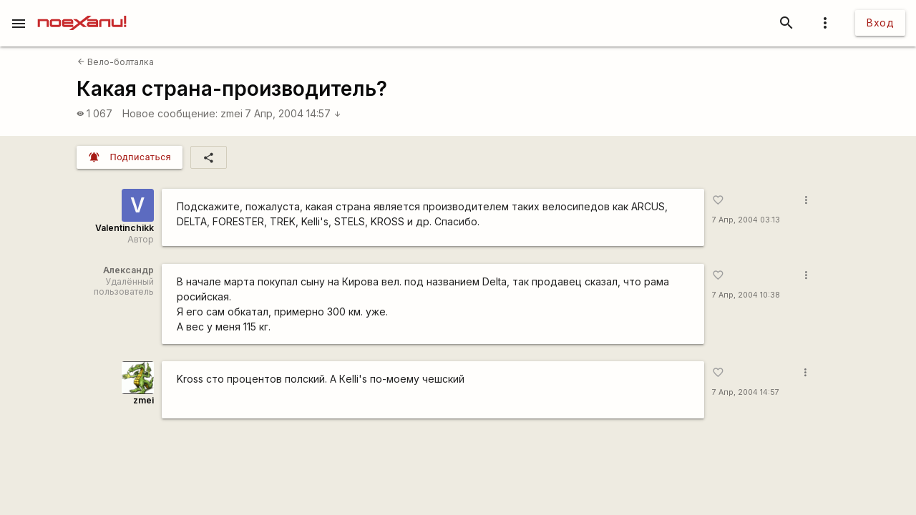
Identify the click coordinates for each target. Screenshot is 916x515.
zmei (231, 113)
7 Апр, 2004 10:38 (746, 295)
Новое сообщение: (170, 113)
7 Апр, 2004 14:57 (293, 113)
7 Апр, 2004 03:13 (746, 220)
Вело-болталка (116, 62)
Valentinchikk (124, 227)
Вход (880, 22)
